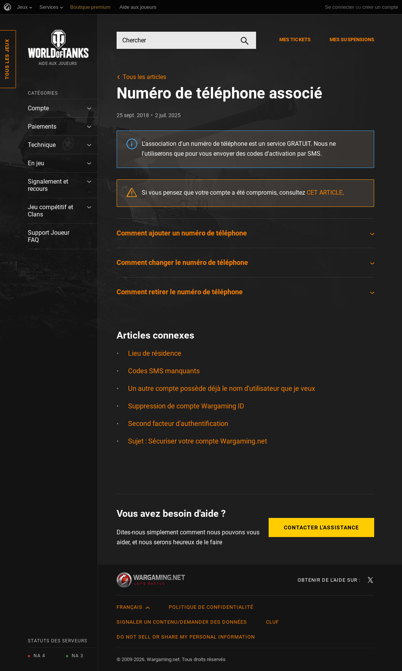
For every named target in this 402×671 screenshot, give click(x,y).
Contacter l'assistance (321, 527)
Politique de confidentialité (211, 607)
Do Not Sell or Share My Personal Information (186, 637)
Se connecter (339, 7)
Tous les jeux (7, 59)
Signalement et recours (48, 185)
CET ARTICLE (325, 192)
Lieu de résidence (154, 353)
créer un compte (380, 7)
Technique (42, 144)
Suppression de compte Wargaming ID (186, 406)
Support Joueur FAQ (48, 236)
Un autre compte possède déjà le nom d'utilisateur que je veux (221, 388)
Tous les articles (144, 77)
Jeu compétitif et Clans (50, 210)
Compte (38, 108)
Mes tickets (295, 39)
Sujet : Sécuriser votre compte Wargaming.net (197, 441)
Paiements (42, 126)
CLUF (272, 622)
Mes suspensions (352, 39)
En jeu (36, 163)
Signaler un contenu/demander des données (182, 622)
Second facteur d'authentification (178, 423)
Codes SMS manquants (164, 371)
